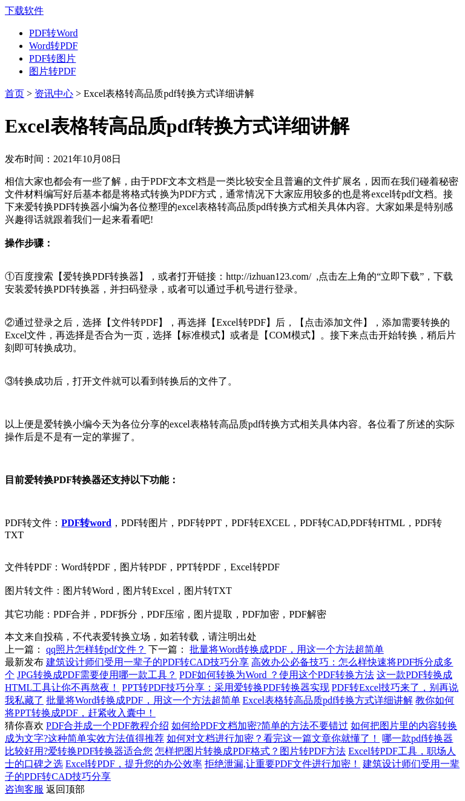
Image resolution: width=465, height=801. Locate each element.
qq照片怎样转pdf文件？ (96, 649)
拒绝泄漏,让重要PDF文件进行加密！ (282, 764)
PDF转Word (53, 33)
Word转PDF (53, 46)
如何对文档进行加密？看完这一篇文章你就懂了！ (273, 738)
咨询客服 (24, 789)
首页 (14, 93)
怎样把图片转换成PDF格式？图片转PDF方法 (250, 751)
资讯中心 (54, 93)
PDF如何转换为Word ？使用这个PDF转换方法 (276, 675)
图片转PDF (52, 71)
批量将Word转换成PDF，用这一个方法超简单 (287, 649)
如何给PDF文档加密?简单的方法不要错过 (259, 725)
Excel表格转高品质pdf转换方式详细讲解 (328, 700)
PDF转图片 (52, 58)
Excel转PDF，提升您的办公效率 (133, 764)
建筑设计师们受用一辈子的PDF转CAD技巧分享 (147, 662)
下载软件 (24, 10)
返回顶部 (65, 789)
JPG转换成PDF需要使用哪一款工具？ (97, 675)
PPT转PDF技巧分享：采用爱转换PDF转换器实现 (225, 687)
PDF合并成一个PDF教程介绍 (107, 725)
